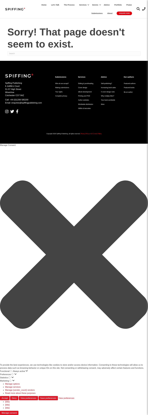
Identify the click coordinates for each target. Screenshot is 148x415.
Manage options (12, 384)
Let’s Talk (55, 5)
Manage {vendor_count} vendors (20, 390)
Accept (5, 398)
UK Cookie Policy (96, 133)
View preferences (28, 398)
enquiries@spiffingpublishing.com (26, 103)
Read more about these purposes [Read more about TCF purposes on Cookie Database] (20, 393)
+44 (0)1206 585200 (19, 100)
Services (83, 5)
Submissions (97, 13)
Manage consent (9, 413)
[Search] (74, 53)
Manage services (13, 387)
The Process (69, 5)
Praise (129, 5)
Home (43, 5)
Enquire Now (124, 13)
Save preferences (48, 398)
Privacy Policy (85, 133)
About (109, 13)
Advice (107, 5)
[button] (88, 5)
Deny (14, 398)
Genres (95, 5)
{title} (7, 402)
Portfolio (118, 5)
